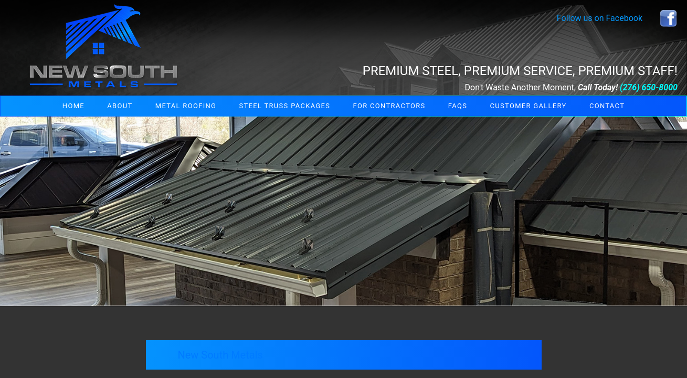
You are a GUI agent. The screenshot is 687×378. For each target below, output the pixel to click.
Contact (607, 106)
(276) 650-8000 (649, 87)
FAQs (457, 106)
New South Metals (219, 355)
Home (73, 106)
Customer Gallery (528, 106)
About (119, 106)
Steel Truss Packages (284, 106)
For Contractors (389, 106)
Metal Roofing (185, 106)
